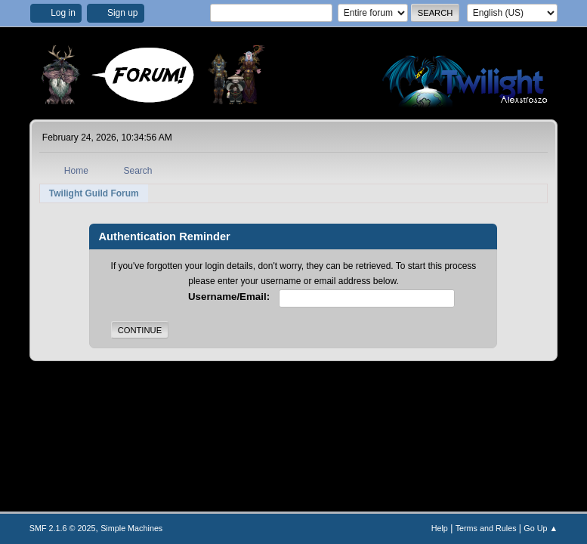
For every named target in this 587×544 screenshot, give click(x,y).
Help (439, 528)
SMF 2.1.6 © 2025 (62, 528)
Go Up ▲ (541, 528)
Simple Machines (131, 528)
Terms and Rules (486, 528)
